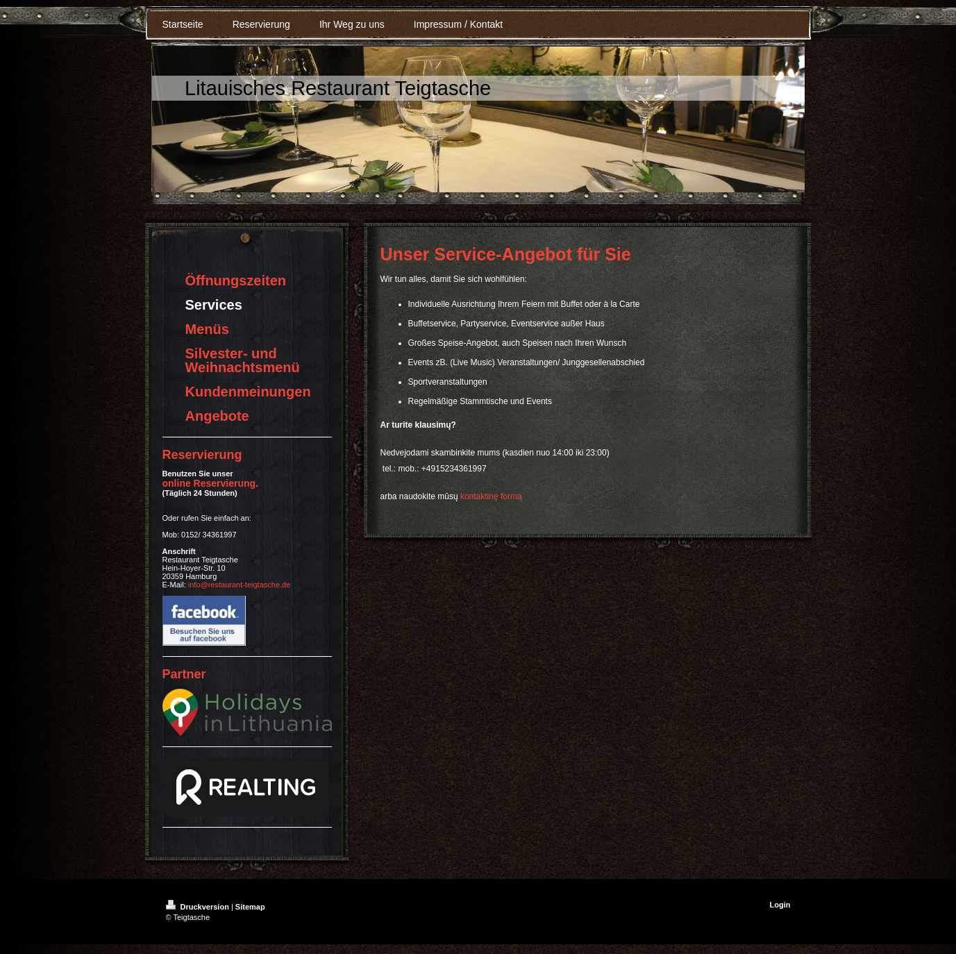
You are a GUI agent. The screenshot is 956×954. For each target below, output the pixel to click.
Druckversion (198, 907)
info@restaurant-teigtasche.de (239, 584)
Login (780, 905)
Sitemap (250, 907)
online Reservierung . (210, 483)
